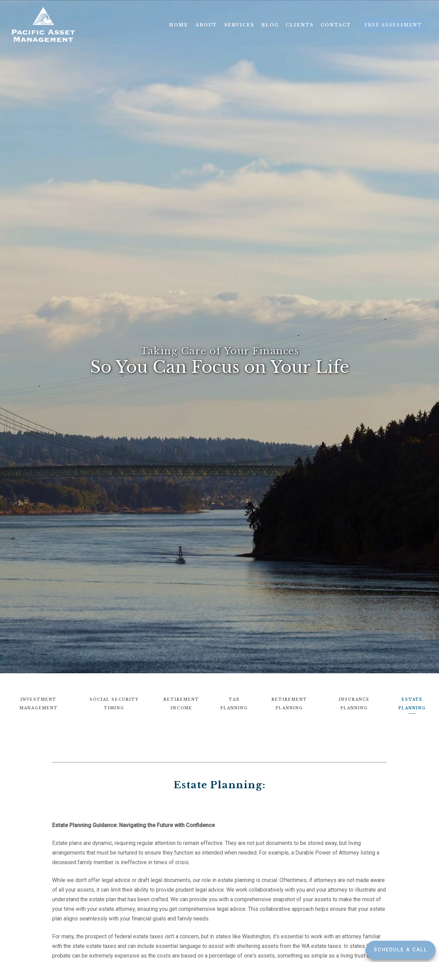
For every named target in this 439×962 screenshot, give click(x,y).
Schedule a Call (400, 950)
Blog (270, 24)
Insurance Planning (354, 703)
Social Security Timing (114, 703)
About (206, 24)
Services (239, 24)
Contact (336, 24)
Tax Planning (234, 703)
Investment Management (39, 703)
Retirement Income (181, 703)
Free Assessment (393, 24)
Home (178, 24)
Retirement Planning (289, 703)
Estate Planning (412, 703)
